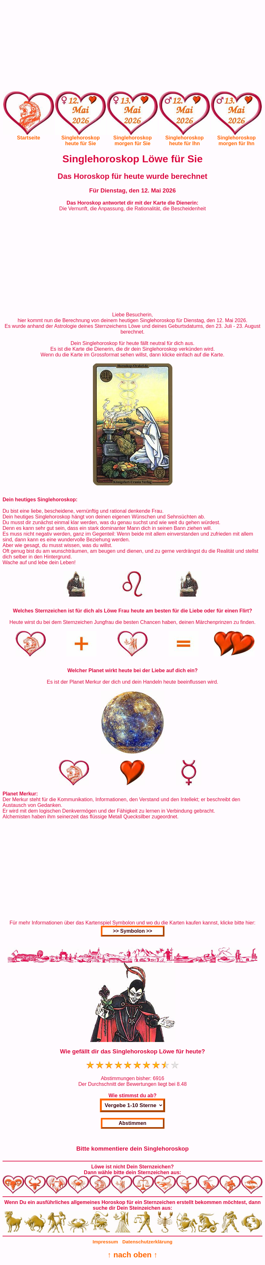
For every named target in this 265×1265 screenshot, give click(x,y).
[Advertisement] (132, 47)
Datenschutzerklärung (147, 1241)
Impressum (105, 1241)
